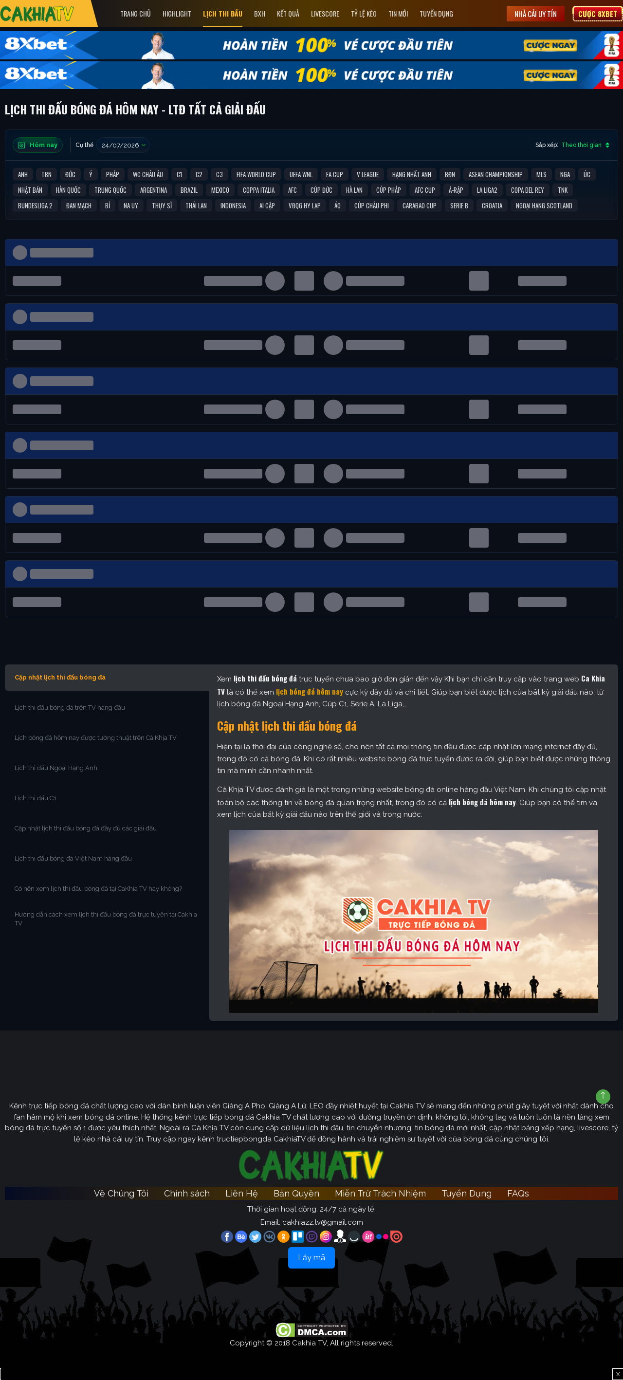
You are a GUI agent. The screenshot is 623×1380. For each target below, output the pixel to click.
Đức (70, 174)
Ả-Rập (456, 190)
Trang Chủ (136, 13)
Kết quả (288, 13)
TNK (563, 190)
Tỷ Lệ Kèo (364, 13)
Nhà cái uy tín (535, 13)
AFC (292, 190)
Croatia (492, 205)
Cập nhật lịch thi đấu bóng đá (60, 677)
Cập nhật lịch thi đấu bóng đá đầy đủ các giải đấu (86, 828)
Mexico (220, 190)
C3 (219, 174)
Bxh (260, 13)
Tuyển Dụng (437, 13)
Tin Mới (398, 13)
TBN (46, 174)
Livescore (326, 13)
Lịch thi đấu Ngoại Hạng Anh (57, 768)
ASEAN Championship (496, 174)
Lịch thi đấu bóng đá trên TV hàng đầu (70, 707)
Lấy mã (311, 1257)
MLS (541, 174)
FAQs (518, 1193)
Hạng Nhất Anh (411, 174)
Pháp (112, 174)
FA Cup (334, 174)
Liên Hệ (241, 1193)
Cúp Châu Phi (371, 205)
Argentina (153, 190)
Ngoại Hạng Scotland (544, 205)
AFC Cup (425, 190)
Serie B (459, 205)
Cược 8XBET (597, 13)
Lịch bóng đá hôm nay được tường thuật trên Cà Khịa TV (96, 737)
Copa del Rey (527, 190)
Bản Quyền (296, 1193)
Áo (337, 205)
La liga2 (487, 190)
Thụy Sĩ (162, 205)
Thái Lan (196, 205)
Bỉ (107, 205)
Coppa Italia (259, 190)
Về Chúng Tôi (121, 1193)
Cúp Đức (321, 190)
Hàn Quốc (68, 190)
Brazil (189, 190)
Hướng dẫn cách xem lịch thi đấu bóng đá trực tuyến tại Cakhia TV (106, 919)
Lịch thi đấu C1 (36, 798)
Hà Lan (354, 190)
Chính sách (187, 1193)
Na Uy (131, 205)
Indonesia (233, 205)
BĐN (450, 174)
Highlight (177, 13)
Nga (565, 174)
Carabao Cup (420, 205)
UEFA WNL (301, 174)
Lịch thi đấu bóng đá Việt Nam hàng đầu (73, 858)
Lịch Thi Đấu (223, 13)
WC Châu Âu (148, 174)
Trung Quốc (110, 190)
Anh (23, 174)
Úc (587, 174)
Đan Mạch (79, 205)
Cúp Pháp (388, 190)
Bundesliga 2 (35, 205)
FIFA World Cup (256, 174)
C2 (199, 174)
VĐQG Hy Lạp (305, 205)
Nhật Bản (30, 190)
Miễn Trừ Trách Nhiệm (380, 1193)
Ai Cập (267, 205)
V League (368, 174)
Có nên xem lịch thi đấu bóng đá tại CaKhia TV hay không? (98, 888)
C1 (179, 174)
